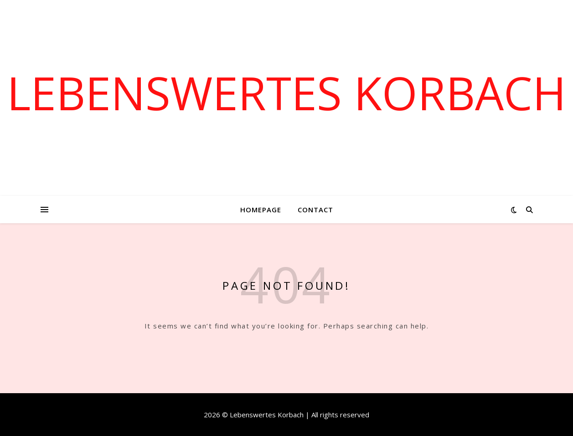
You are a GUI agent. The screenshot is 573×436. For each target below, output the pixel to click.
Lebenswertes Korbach (286, 92)
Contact (315, 209)
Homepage (260, 209)
